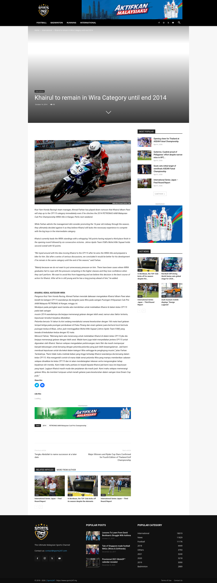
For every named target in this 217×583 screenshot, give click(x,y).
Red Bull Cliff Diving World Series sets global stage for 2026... (171, 276)
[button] (179, 23)
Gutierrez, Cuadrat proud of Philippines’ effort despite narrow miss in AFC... (168, 155)
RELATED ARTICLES (44, 470)
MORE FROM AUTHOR (66, 470)
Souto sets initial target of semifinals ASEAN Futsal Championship (165, 169)
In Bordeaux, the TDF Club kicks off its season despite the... (148, 276)
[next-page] (40, 507)
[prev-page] (36, 507)
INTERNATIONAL (88, 22)
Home (37, 30)
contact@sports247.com (56, 550)
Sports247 (51, 580)
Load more (160, 194)
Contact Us (178, 580)
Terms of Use (166, 580)
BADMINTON (57, 22)
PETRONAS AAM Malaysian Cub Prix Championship (67, 425)
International (47, 30)
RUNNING (71, 22)
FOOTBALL (42, 22)
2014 (44, 425)
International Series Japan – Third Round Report (146, 302)
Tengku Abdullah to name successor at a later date (56, 455)
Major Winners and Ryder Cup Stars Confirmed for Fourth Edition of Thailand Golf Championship (109, 457)
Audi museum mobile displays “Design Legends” (170, 302)
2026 (37, 495)
